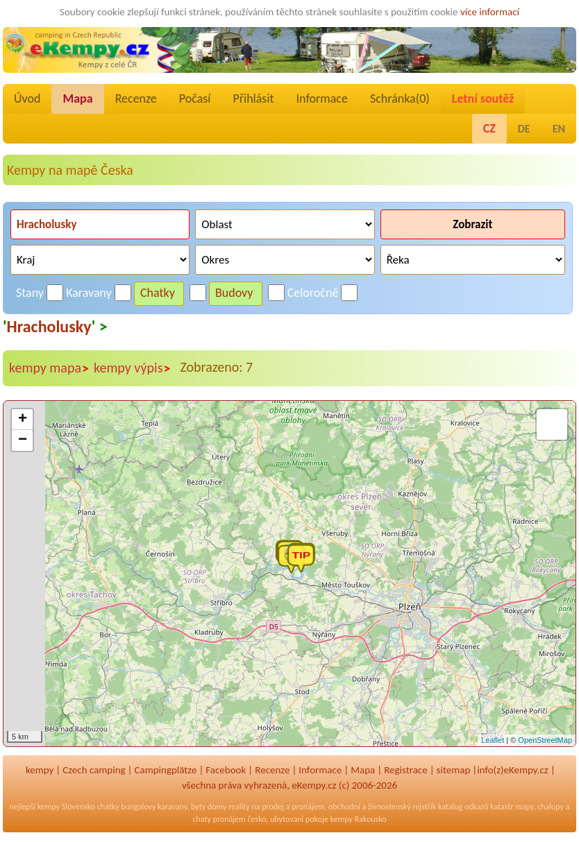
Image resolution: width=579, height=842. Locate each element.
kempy (39, 770)
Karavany (89, 292)
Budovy (234, 292)
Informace (322, 98)
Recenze (136, 98)
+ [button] (22, 419)
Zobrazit (472, 224)
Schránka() (400, 98)
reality (239, 806)
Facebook (225, 770)
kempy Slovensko (66, 806)
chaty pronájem (218, 819)
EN (559, 128)
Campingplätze (166, 770)
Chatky (157, 292)
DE (524, 128)
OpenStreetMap (545, 740)
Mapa (77, 98)
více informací (489, 12)
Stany (30, 292)
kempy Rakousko (358, 819)
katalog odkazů (463, 806)
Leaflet (492, 740)
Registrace (405, 770)
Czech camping (93, 770)
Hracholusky (49, 326)
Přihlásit (253, 98)
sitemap (454, 770)
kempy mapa (49, 368)
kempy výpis (132, 368)
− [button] (22, 440)
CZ (489, 128)
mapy (524, 806)
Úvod (27, 98)
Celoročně (313, 292)
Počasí (195, 98)
